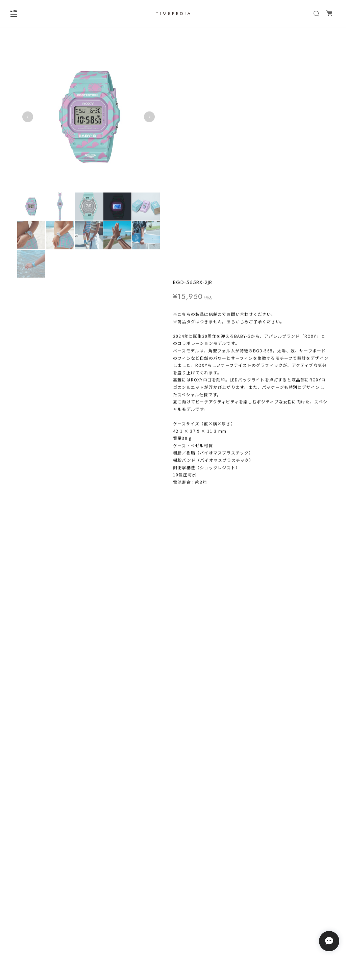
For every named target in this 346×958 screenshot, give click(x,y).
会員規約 (173, 929)
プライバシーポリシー (173, 911)
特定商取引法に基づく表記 (173, 920)
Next (147, 116)
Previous (27, 116)
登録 (214, 886)
